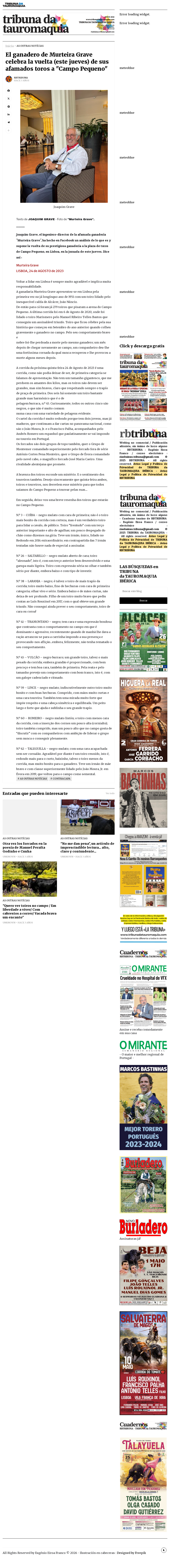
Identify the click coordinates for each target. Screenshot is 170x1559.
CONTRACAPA (61, 778)
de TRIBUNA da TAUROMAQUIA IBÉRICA (143, 469)
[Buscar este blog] (143, 591)
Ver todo (110, 793)
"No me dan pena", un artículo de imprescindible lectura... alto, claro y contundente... (87, 847)
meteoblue (127, 68)
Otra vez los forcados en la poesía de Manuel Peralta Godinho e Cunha (25, 847)
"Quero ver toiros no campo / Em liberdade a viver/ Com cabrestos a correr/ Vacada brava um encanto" (29, 911)
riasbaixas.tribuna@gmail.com (139, 456)
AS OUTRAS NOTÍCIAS (30, 45)
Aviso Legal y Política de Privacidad (143, 472)
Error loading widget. (135, 14)
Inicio (9, 46)
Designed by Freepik (131, 1553)
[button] (8, 130)
